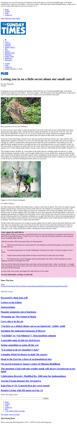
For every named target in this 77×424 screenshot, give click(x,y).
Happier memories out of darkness (18, 312)
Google (27, 286)
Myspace (62, 286)
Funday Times (9, 56)
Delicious (19, 286)
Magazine (8, 54)
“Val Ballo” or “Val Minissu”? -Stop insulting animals (28, 335)
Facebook (4, 286)
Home (7, 9)
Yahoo (52, 286)
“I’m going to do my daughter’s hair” (20, 349)
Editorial (7, 45)
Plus (6, 49)
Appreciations (8, 307)
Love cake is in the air (12, 321)
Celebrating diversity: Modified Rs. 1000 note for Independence (33, 376)
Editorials (8, 18)
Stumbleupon (34, 286)
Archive (7, 11)
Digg (23, 286)
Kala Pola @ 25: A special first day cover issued (25, 385)
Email (13, 286)
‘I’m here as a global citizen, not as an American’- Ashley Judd (33, 326)
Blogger (56, 286)
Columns (8, 44)
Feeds (7, 13)
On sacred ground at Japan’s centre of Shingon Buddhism (30, 364)
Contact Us (8, 15)
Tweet (3, 284)
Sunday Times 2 (10, 47)
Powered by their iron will (14, 297)
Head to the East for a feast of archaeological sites (26, 359)
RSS (66, 286)
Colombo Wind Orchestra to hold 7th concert (24, 354)
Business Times (10, 53)
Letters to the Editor (11, 302)
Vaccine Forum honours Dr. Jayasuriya (21, 381)
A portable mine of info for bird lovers (20, 340)
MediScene (8, 58)
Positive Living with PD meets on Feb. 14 (22, 390)
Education (9, 60)
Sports (7, 51)
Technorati (46, 286)
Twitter (9, 286)
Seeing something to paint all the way (20, 345)
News (7, 42)
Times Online (16, 18)
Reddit (40, 286)
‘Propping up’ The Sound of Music (18, 316)
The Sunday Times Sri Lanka (15, 411)
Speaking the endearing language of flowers (23, 330)
